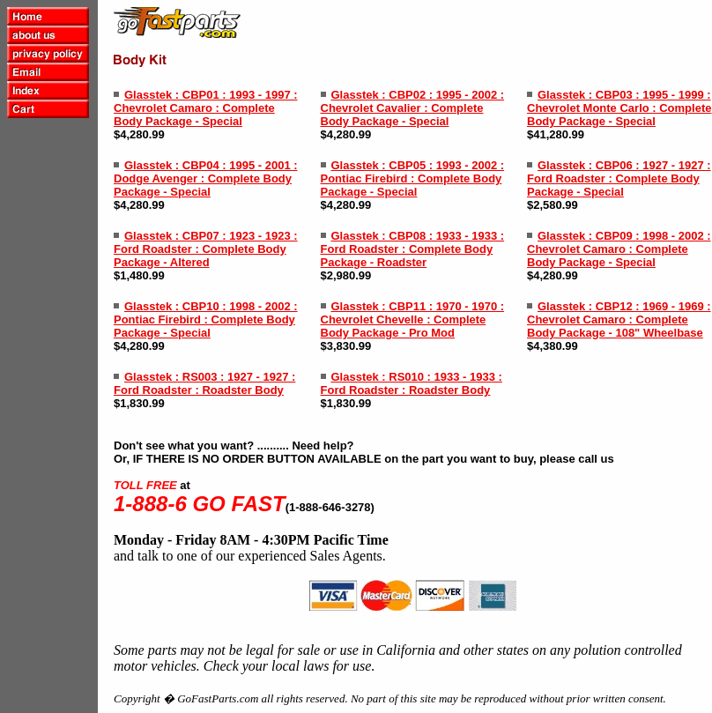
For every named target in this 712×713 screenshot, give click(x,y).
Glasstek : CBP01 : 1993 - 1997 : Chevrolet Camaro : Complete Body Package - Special (206, 108)
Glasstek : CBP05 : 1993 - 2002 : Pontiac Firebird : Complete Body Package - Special (413, 178)
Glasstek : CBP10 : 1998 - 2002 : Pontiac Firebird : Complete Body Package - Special (206, 319)
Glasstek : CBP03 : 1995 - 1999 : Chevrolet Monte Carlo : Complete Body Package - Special (619, 108)
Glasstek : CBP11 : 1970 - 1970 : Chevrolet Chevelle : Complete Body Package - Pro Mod (413, 319)
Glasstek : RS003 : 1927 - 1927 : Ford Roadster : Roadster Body (204, 383)
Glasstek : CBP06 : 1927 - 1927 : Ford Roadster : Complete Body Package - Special (619, 178)
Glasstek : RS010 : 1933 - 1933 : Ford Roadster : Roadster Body (411, 383)
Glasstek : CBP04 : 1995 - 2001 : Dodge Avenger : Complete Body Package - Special (206, 178)
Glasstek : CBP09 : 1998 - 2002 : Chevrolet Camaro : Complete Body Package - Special (619, 249)
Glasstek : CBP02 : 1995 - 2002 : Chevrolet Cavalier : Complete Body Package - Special (413, 108)
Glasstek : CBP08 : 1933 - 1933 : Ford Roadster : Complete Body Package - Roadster (413, 249)
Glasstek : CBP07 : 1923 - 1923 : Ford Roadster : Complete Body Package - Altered (206, 249)
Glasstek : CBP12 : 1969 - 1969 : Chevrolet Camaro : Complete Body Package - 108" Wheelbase (619, 319)
